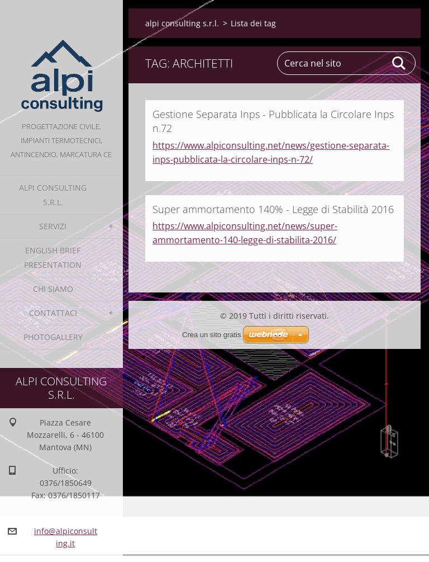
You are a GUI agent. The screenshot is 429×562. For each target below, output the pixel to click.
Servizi (52, 226)
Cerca (399, 63)
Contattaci (53, 313)
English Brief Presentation (53, 257)
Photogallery (53, 337)
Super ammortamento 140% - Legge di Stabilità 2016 (273, 209)
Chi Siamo (53, 289)
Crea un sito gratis (211, 334)
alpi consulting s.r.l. (53, 194)
